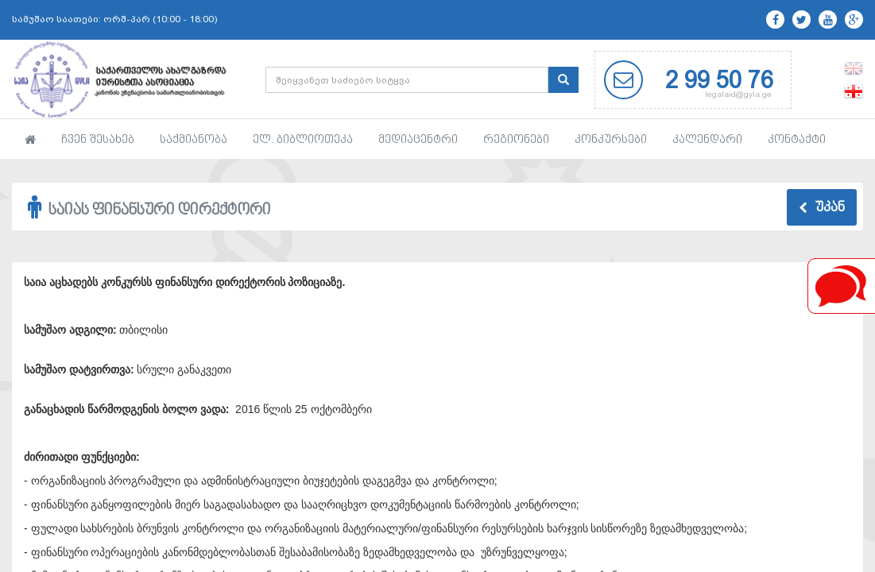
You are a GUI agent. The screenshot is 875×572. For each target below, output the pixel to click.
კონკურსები (611, 140)
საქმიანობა (193, 140)
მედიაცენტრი (418, 140)
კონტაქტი (797, 140)
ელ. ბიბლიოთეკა (303, 140)
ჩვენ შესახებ (97, 140)
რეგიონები (516, 140)
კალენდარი (707, 140)
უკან (822, 208)
